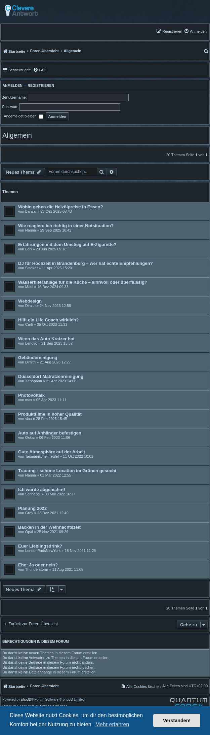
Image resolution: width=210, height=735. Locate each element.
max (28, 400)
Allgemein (17, 135)
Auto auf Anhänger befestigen (49, 432)
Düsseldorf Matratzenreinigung (50, 376)
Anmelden (12, 85)
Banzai (31, 211)
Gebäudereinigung (37, 357)
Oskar (30, 437)
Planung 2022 (32, 508)
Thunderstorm (36, 569)
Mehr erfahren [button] (112, 724)
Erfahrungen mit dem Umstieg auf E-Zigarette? (67, 244)
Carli (29, 324)
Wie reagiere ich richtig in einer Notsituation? (66, 225)
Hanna (30, 230)
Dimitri (30, 306)
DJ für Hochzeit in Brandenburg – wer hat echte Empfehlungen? (85, 263)
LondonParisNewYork (42, 551)
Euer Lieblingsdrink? (40, 546)
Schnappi (33, 494)
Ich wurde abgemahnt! (41, 489)
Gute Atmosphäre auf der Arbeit (51, 451)
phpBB (26, 699)
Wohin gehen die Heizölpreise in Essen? (60, 206)
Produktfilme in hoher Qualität (50, 414)
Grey (29, 513)
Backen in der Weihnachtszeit (49, 527)
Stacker (31, 268)
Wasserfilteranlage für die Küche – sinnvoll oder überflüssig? (82, 282)
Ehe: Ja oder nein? (38, 564)
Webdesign (30, 301)
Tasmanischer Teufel (42, 456)
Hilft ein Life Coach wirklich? (48, 319)
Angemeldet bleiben (23, 116)
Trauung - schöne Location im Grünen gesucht (67, 470)
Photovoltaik (31, 395)
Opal (29, 532)
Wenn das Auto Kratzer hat (46, 338)
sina (28, 419)
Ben (28, 249)
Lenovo (31, 343)
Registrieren (41, 85)
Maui (29, 287)
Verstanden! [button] (177, 720)
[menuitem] (195, 31)
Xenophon (33, 381)
